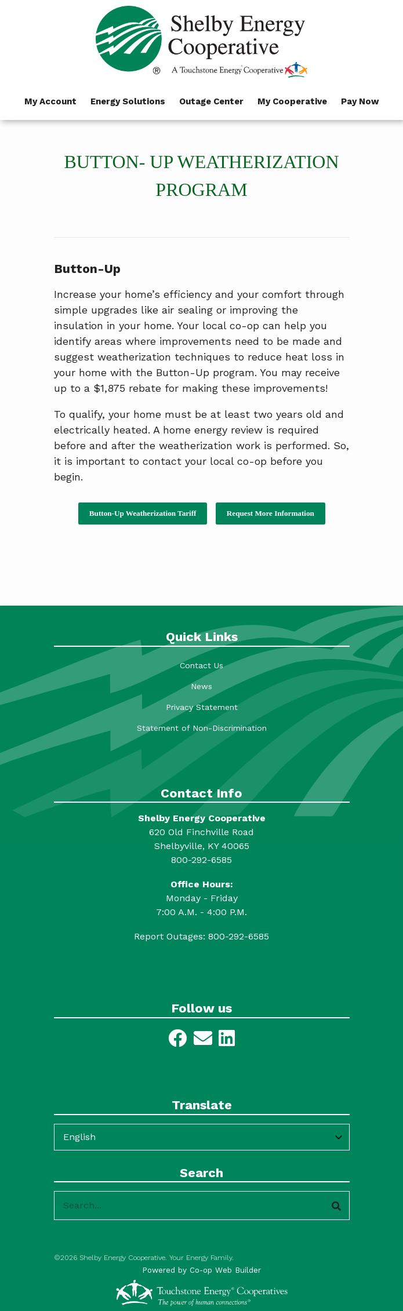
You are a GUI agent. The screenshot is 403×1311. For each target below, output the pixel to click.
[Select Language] (202, 1137)
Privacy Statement (202, 707)
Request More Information (270, 513)
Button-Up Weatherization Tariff (143, 513)
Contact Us (201, 665)
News (201, 686)
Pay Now (360, 101)
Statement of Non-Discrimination (202, 728)
